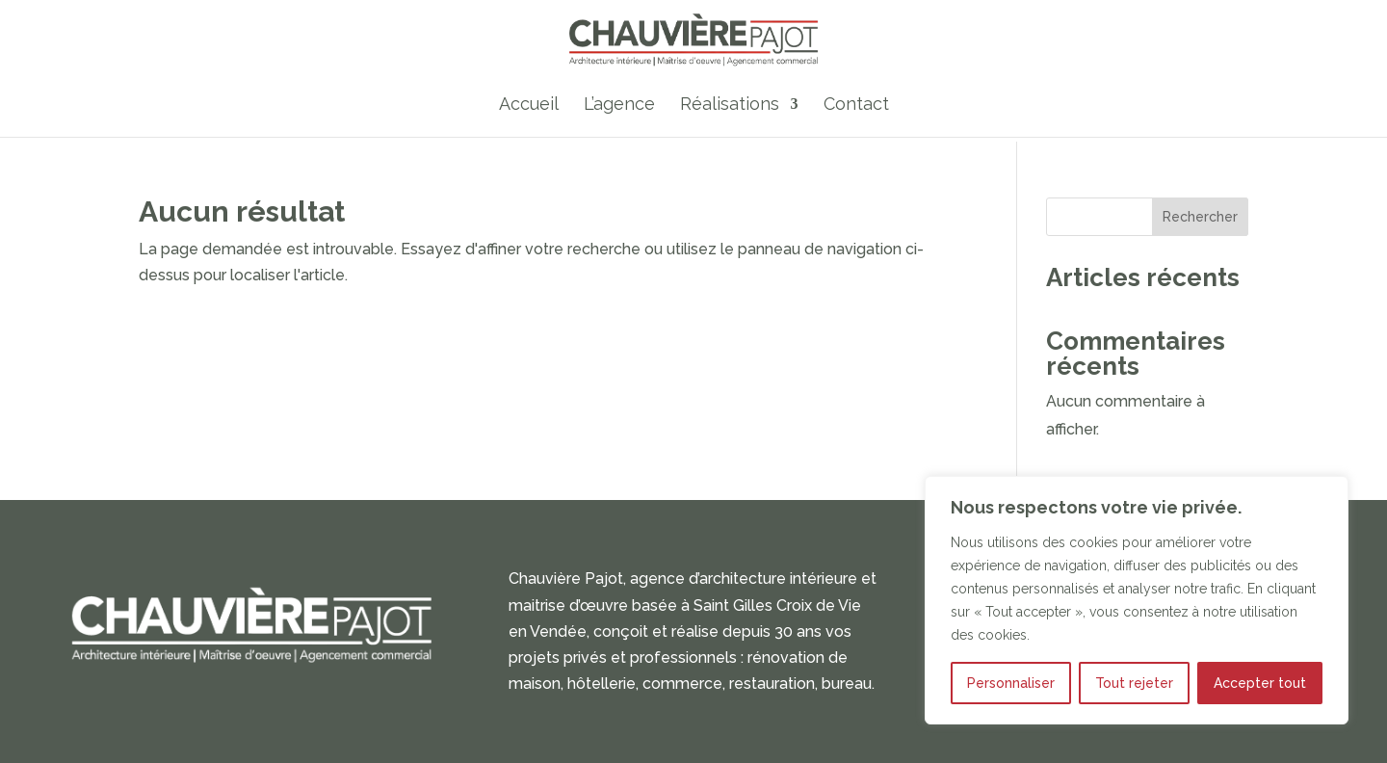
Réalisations (729, 105)
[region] (1136, 600)
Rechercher (1200, 216)
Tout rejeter (1134, 683)
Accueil (529, 105)
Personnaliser (1011, 683)
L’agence (619, 105)
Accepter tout (1260, 683)
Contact (856, 105)
